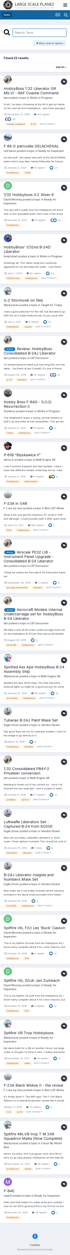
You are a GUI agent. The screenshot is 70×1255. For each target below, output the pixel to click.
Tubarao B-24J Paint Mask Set (31, 720)
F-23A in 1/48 (15, 503)
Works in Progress (41, 97)
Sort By (61, 67)
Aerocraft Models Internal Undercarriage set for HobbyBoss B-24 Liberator (33, 614)
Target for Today (51, 305)
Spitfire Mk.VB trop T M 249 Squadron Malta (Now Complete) (33, 1136)
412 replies (42, 114)
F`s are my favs (13, 508)
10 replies (38, 167)
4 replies (37, 1005)
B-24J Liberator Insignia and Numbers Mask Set (29, 877)
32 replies (37, 374)
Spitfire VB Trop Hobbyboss (29, 1033)
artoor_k (9, 459)
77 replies (37, 794)
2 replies (41, 582)
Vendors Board (50, 725)
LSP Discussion (39, 358)
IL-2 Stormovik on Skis (23, 300)
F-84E (9, 1191)
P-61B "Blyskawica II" (22, 455)
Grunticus (9, 411)
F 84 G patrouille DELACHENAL (31, 146)
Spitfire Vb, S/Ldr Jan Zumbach (32, 980)
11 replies (37, 476)
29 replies (39, 1212)
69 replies (38, 693)
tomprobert (11, 256)
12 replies (39, 220)
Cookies (35, 1244)
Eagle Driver (11, 725)
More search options (49, 43)
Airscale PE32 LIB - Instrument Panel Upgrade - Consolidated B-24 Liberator (28, 556)
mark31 (8, 1195)
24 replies (34, 273)
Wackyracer (11, 305)
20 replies (41, 1058)
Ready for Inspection (51, 150)
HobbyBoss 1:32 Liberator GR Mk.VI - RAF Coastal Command (31, 90)
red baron (10, 150)
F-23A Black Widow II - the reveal (33, 1085)
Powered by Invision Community (35, 1249)
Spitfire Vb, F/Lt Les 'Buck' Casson (34, 928)
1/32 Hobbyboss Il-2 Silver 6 (29, 194)
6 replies (32, 321)
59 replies (41, 1163)
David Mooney (13, 199)
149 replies (36, 525)
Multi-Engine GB (45, 459)
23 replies (33, 1107)
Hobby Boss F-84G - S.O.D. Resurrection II (28, 404)
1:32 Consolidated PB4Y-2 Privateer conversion (26, 771)
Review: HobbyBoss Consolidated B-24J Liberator (30, 351)
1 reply (36, 847)
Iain (6, 97)
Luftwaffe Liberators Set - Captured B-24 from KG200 (28, 824)
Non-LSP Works (54, 508)
